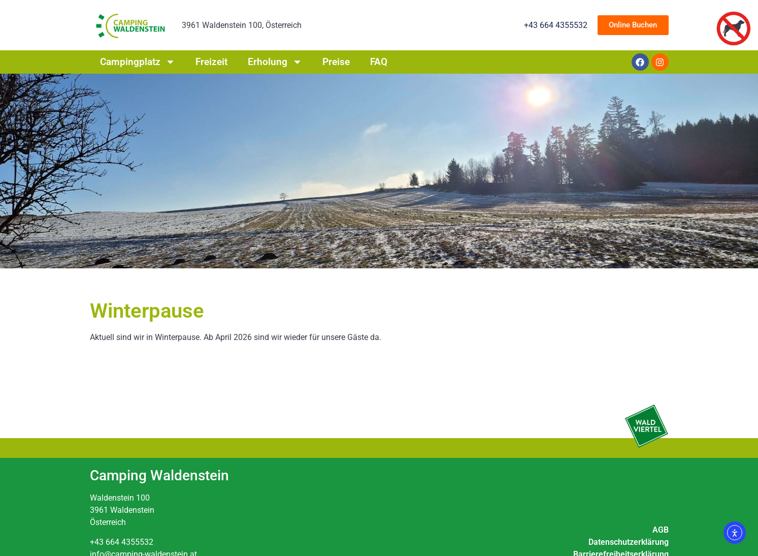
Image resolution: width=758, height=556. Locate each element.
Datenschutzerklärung (628, 542)
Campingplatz (137, 62)
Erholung (275, 62)
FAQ (378, 62)
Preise (336, 62)
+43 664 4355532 (121, 542)
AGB (660, 530)
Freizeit (211, 62)
